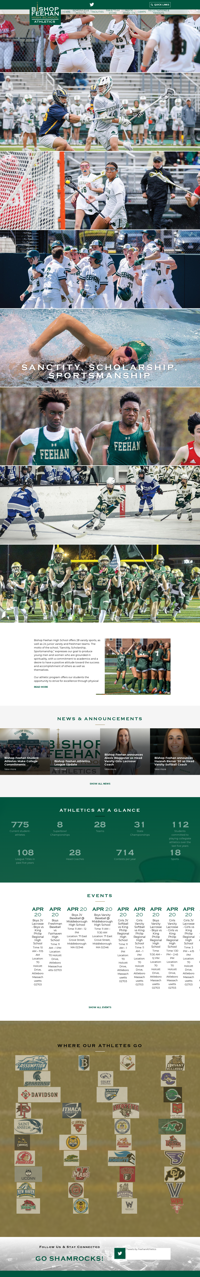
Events (100, 896)
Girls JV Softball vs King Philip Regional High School (123, 930)
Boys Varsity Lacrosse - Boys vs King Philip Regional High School (156, 933)
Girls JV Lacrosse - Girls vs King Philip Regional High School (189, 932)
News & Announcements (100, 719)
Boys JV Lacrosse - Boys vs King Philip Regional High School (38, 932)
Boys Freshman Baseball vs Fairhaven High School (55, 930)
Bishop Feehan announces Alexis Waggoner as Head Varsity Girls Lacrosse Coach (123, 759)
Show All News (100, 783)
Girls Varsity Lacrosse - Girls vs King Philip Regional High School (172, 933)
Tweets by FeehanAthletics (141, 1249)
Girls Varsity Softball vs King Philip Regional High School (139, 932)
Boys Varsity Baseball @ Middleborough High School (102, 919)
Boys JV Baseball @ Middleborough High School (76, 919)
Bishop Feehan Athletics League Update (72, 763)
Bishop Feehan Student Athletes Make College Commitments (21, 761)
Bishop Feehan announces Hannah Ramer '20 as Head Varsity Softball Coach (174, 761)
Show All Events (100, 1007)
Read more (41, 687)
